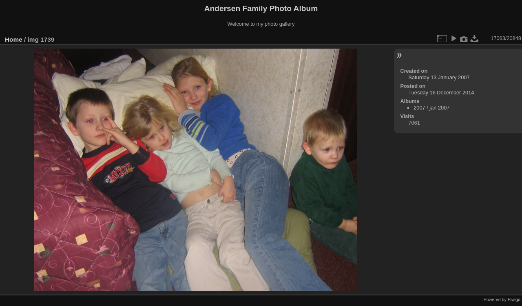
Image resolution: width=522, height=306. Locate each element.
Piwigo (514, 299)
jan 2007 (439, 108)
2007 (419, 108)
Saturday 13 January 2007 (438, 77)
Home (13, 39)
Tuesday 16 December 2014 (441, 92)
